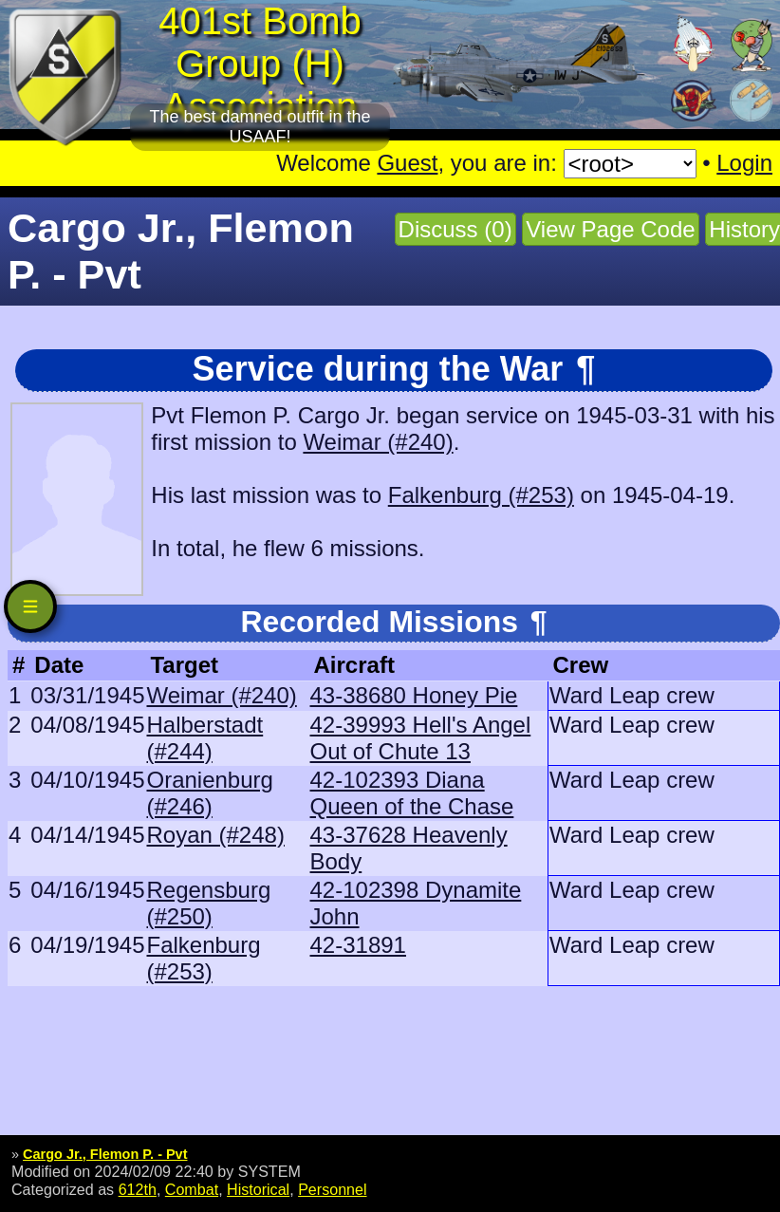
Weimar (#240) (378, 442)
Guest (407, 163)
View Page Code (610, 229)
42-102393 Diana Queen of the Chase (412, 793)
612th (138, 1189)
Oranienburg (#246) (209, 793)
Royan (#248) (215, 835)
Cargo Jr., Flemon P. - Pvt (105, 1154)
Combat (191, 1189)
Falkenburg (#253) (481, 495)
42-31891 (358, 945)
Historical (258, 1189)
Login (744, 163)
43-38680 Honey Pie (414, 695)
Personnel (332, 1189)
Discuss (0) (455, 229)
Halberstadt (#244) (204, 738)
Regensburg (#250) (208, 903)
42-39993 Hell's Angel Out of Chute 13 (420, 738)
